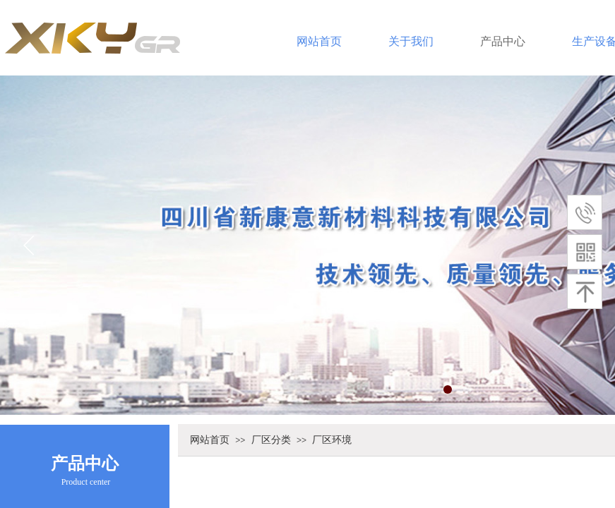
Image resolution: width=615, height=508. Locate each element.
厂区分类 (271, 439)
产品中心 (502, 41)
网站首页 (319, 41)
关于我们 (411, 41)
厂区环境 (332, 439)
